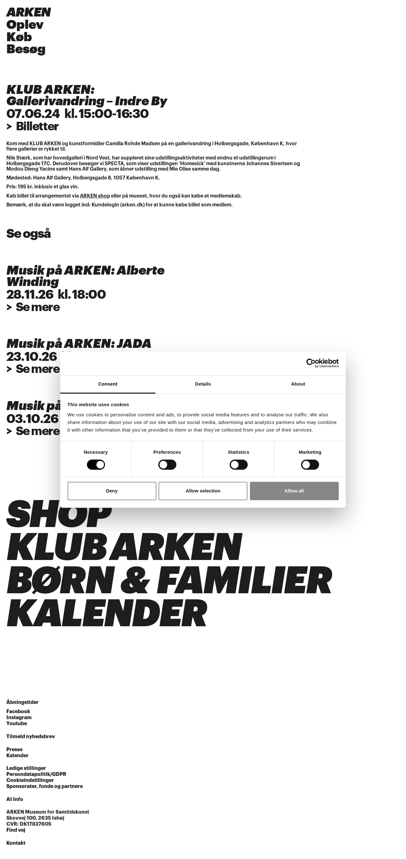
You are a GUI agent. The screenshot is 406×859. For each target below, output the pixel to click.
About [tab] (298, 384)
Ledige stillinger (26, 770)
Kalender (17, 757)
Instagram (19, 720)
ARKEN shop (95, 196)
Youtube (16, 726)
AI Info (14, 801)
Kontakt (15, 845)
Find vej (15, 832)
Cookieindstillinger (30, 782)
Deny (112, 491)
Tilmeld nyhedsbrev (30, 739)
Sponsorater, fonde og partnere (44, 788)
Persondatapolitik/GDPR (36, 776)
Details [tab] (203, 384)
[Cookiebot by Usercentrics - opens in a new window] (311, 363)
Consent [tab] (108, 384)
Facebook (18, 714)
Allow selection (203, 491)
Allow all (294, 491)
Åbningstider (22, 704)
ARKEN (28, 12)
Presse (14, 752)
